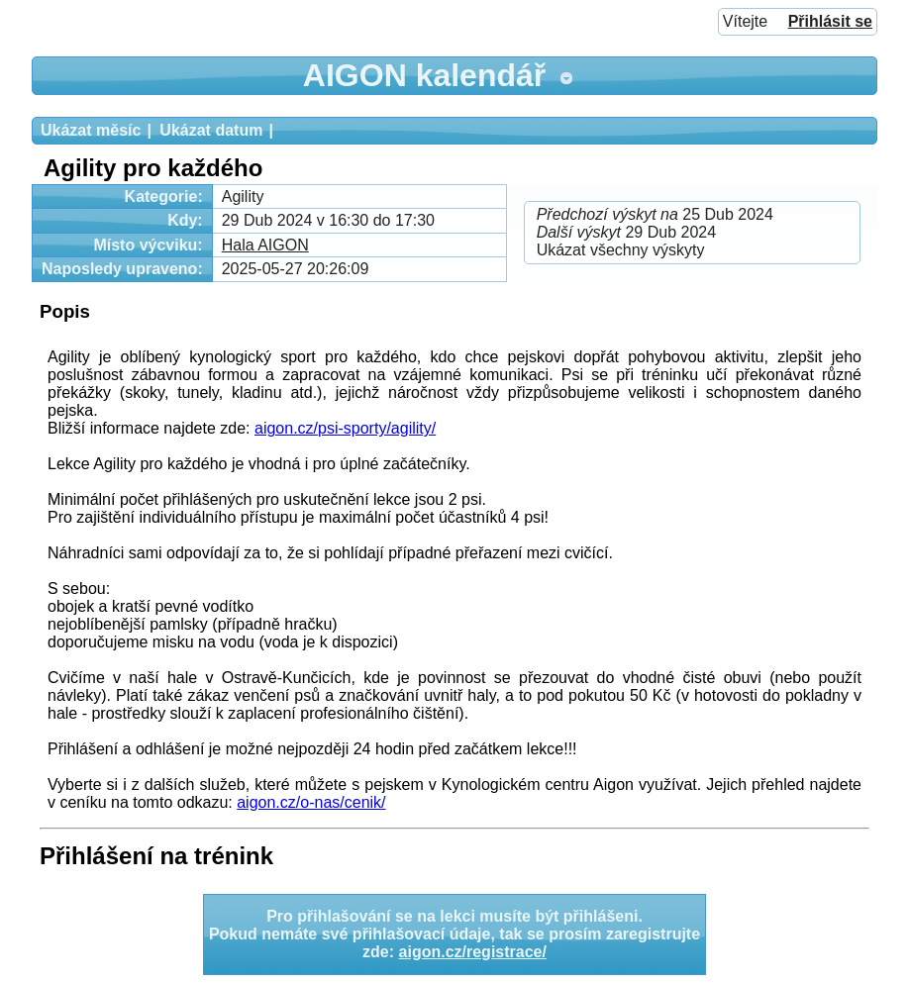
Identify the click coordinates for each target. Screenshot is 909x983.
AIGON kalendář (424, 75)
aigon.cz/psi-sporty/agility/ (345, 428)
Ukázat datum (210, 130)
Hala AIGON (265, 245)
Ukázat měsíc (91, 130)
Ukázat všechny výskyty (621, 250)
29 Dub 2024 (626, 232)
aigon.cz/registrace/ (473, 951)
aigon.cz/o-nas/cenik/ (311, 802)
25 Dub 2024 (655, 214)
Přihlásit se (830, 21)
